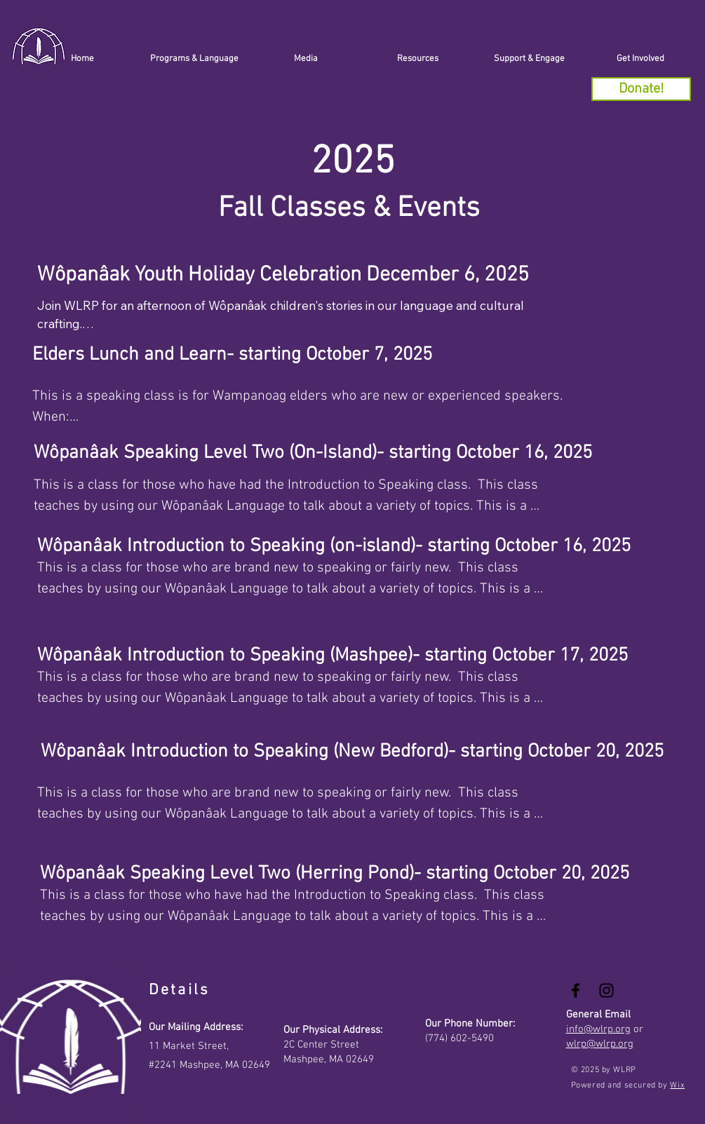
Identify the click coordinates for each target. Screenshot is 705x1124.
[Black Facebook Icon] (575, 990)
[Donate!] (641, 89)
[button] (529, 59)
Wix (677, 1085)
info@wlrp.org (598, 1029)
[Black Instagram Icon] (606, 990)
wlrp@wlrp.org (599, 1044)
